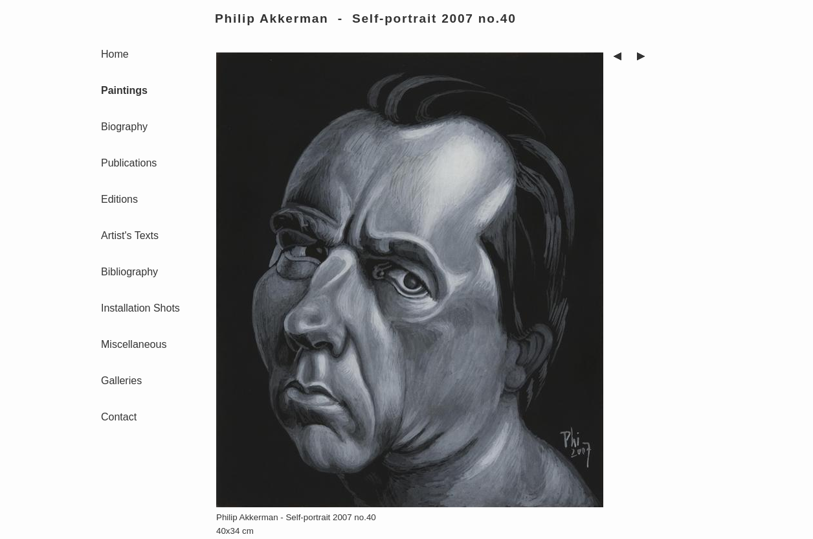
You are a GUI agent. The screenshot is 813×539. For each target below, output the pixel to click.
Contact (119, 416)
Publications (129, 162)
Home (115, 54)
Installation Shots (140, 308)
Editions (119, 199)
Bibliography (129, 271)
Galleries (121, 380)
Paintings (124, 90)
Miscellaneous (133, 344)
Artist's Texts (130, 235)
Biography (124, 126)
